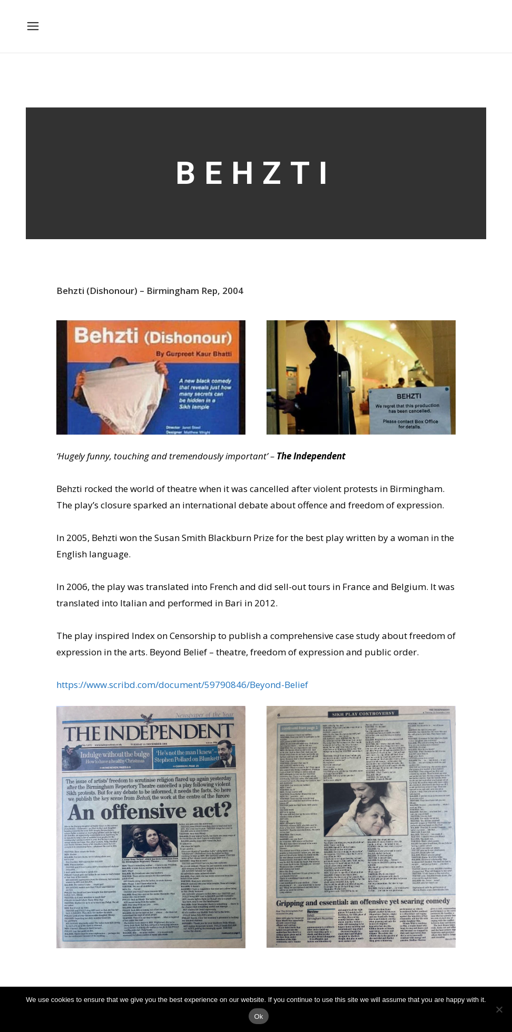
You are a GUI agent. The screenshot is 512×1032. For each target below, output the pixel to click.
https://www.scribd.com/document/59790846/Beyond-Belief (182, 685)
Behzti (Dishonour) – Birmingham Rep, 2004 (149, 290)
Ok (258, 1016)
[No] (499, 1009)
